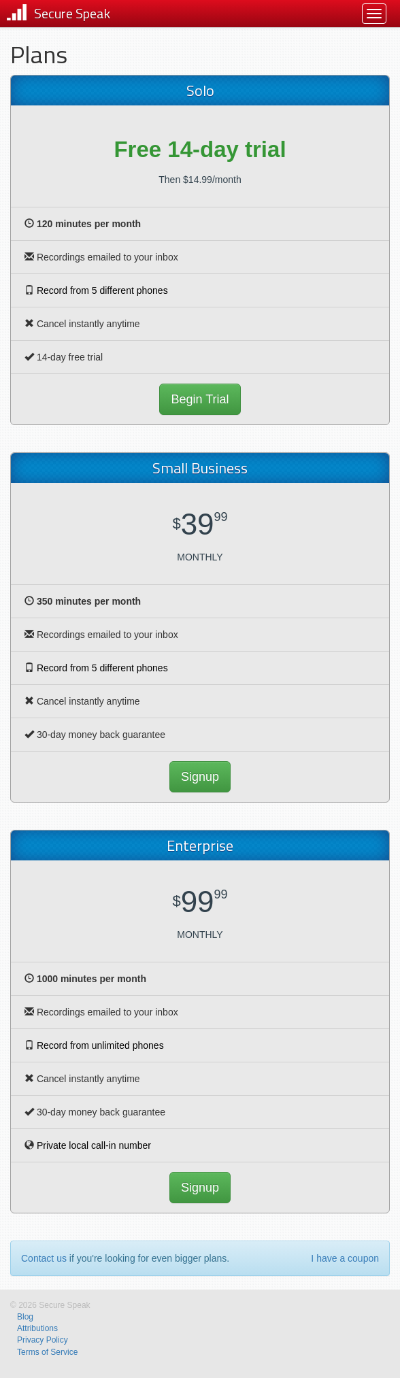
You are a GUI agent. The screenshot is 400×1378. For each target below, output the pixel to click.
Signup (200, 777)
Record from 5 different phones (102, 290)
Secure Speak (72, 13)
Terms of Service (47, 1352)
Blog (25, 1317)
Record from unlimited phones (100, 1045)
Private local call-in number (94, 1145)
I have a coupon (345, 1258)
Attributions (37, 1328)
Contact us (44, 1258)
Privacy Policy (42, 1340)
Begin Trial (200, 399)
